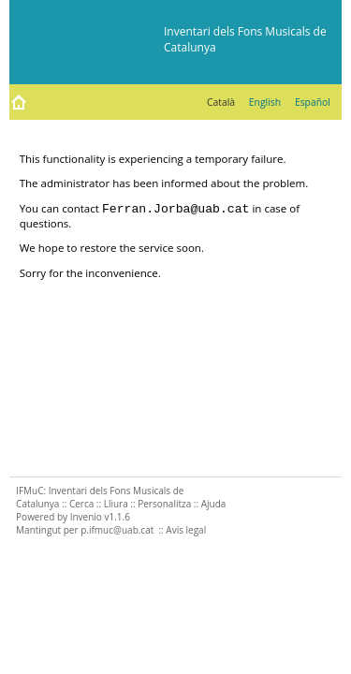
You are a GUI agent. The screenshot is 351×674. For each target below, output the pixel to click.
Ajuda (214, 503)
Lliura (116, 503)
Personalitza (164, 503)
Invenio (86, 516)
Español (312, 102)
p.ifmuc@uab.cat (117, 529)
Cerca (81, 503)
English (265, 102)
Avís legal (186, 529)
